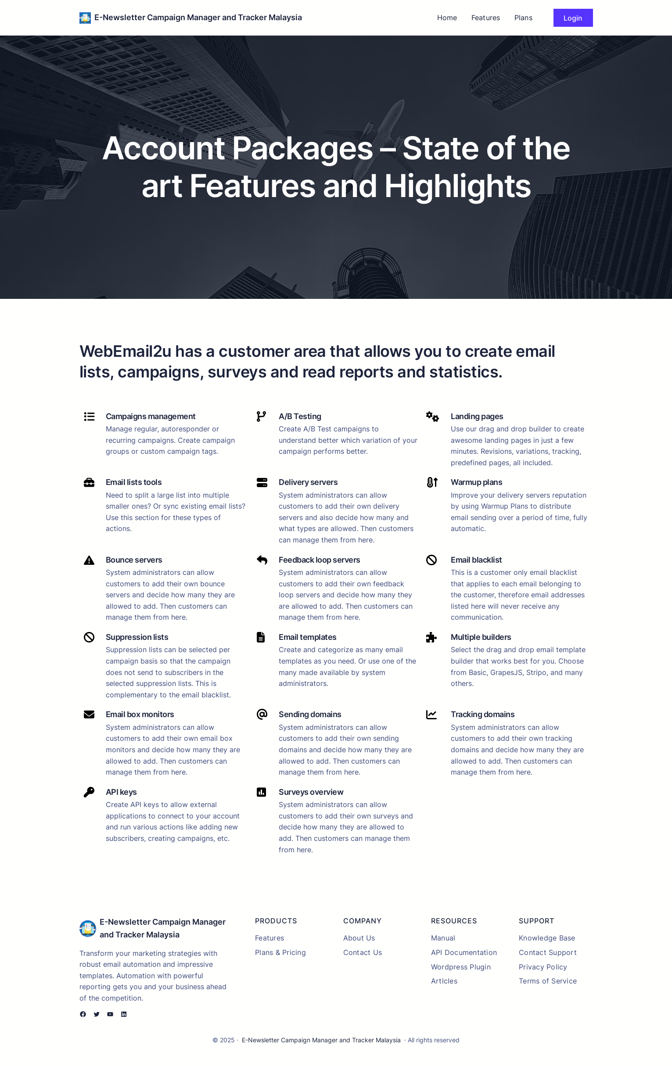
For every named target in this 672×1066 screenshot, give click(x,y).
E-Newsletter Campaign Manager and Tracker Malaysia (198, 17)
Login (573, 18)
